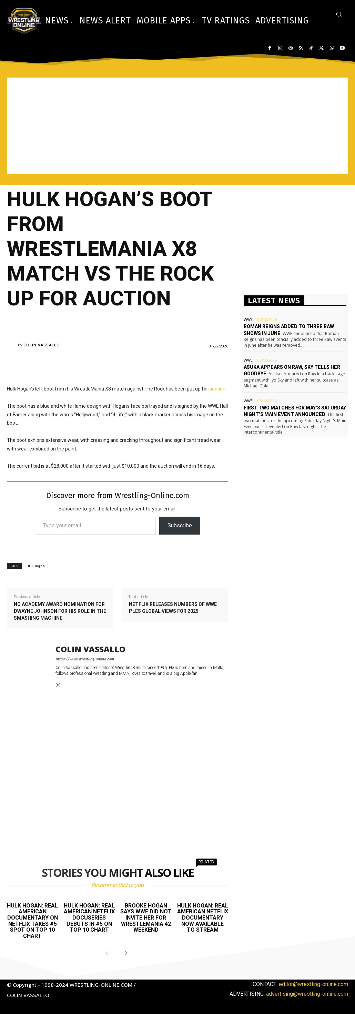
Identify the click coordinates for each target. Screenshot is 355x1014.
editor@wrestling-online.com (313, 984)
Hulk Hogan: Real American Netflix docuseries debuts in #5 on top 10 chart (89, 917)
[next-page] (124, 953)
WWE (248, 319)
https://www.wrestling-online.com (84, 659)
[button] (338, 14)
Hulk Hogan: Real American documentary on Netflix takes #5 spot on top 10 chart (32, 920)
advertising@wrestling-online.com (307, 994)
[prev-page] (108, 953)
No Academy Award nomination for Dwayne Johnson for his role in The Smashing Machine (60, 610)
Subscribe (180, 525)
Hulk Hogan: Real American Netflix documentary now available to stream (202, 917)
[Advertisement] (177, 126)
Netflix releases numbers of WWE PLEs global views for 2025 (173, 607)
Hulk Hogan (35, 566)
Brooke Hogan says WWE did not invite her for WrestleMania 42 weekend (145, 917)
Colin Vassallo (41, 345)
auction (217, 389)
